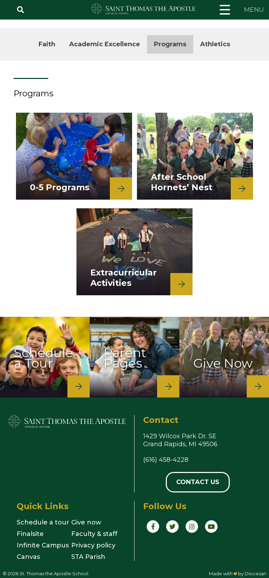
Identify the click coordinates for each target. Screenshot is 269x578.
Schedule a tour (43, 522)
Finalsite (30, 534)
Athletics (215, 44)
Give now (86, 522)
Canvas (28, 557)
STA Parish (88, 557)
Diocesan (255, 573)
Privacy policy (93, 545)
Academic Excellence (104, 44)
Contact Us (197, 482)
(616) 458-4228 (165, 460)
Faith (47, 44)
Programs (170, 44)
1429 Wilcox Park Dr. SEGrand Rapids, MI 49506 (180, 440)
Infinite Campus (43, 545)
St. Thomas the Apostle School (53, 573)
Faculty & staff (94, 534)
